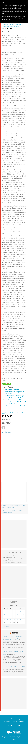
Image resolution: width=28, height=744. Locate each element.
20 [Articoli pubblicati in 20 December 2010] (4, 620)
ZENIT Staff (19, 24)
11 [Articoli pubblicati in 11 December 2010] (20, 614)
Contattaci (21, 721)
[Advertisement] (14, 493)
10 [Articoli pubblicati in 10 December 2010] (17, 614)
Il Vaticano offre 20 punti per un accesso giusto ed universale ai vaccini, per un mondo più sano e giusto (13, 638)
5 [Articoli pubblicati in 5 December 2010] (23, 611)
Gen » (7, 626)
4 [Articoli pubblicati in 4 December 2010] (20, 611)
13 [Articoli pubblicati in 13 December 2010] (4, 617)
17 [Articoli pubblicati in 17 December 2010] (17, 617)
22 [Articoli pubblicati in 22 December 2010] (10, 620)
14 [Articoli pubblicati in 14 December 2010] (7, 617)
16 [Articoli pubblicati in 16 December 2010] (14, 617)
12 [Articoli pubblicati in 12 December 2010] (23, 614)
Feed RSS (14, 633)
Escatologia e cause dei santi (10, 26)
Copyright (14, 721)
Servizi (25, 719)
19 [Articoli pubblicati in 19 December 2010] (23, 617)
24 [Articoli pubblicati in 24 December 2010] (17, 620)
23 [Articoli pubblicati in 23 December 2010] (14, 620)
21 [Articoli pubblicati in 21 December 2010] (7, 620)
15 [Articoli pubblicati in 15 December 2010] (10, 617)
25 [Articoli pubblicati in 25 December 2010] (20, 620)
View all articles (6, 432)
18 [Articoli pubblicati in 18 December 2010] (20, 617)
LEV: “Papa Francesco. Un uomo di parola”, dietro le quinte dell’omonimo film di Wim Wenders (13, 653)
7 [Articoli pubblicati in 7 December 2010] (7, 614)
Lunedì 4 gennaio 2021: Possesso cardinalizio (14, 666)
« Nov (4, 626)
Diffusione (12, 719)
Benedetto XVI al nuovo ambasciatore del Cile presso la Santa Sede (14, 392)
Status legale (7, 721)
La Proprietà (19, 719)
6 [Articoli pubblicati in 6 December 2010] (4, 614)
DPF (8, 719)
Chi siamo (3, 719)
